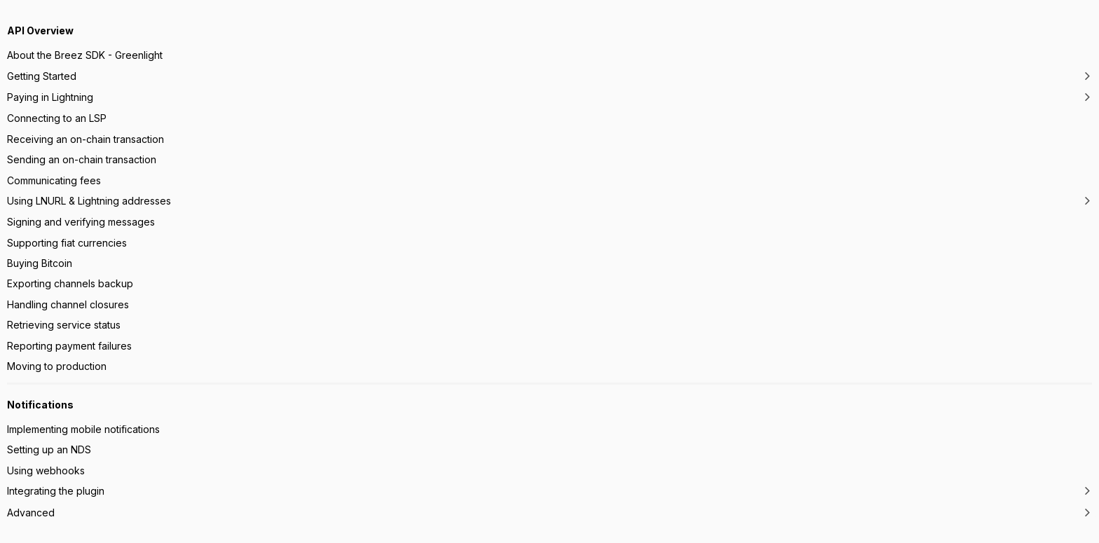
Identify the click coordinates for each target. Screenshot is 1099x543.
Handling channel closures (68, 304)
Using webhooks (46, 470)
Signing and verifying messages (81, 222)
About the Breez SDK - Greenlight (85, 55)
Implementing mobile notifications (83, 429)
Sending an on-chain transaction (81, 159)
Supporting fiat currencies (67, 243)
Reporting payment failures (69, 346)
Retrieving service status (64, 325)
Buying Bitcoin (39, 263)
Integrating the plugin (55, 491)
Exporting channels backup (70, 283)
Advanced (31, 512)
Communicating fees (54, 180)
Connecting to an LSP (57, 118)
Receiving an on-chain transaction (85, 139)
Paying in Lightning (50, 97)
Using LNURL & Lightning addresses (89, 201)
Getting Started (41, 76)
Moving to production (57, 366)
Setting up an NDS (49, 449)
